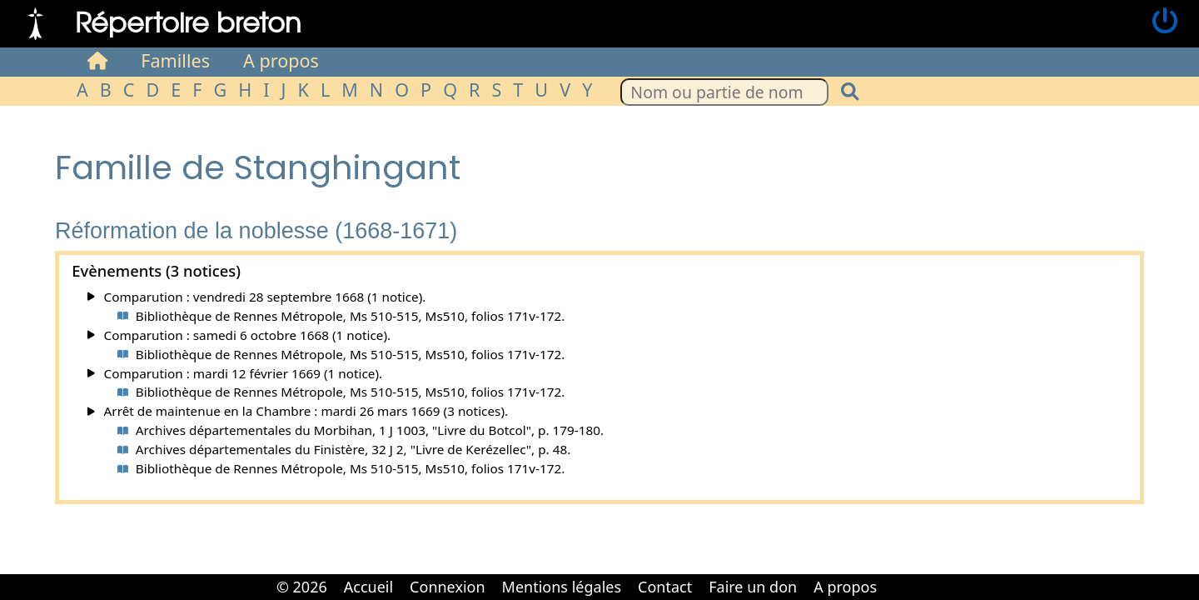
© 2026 (301, 587)
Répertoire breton (188, 21)
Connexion (447, 587)
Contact (665, 587)
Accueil (368, 587)
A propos (281, 60)
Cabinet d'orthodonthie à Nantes (896, 575)
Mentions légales (561, 587)
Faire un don (753, 587)
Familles (175, 60)
